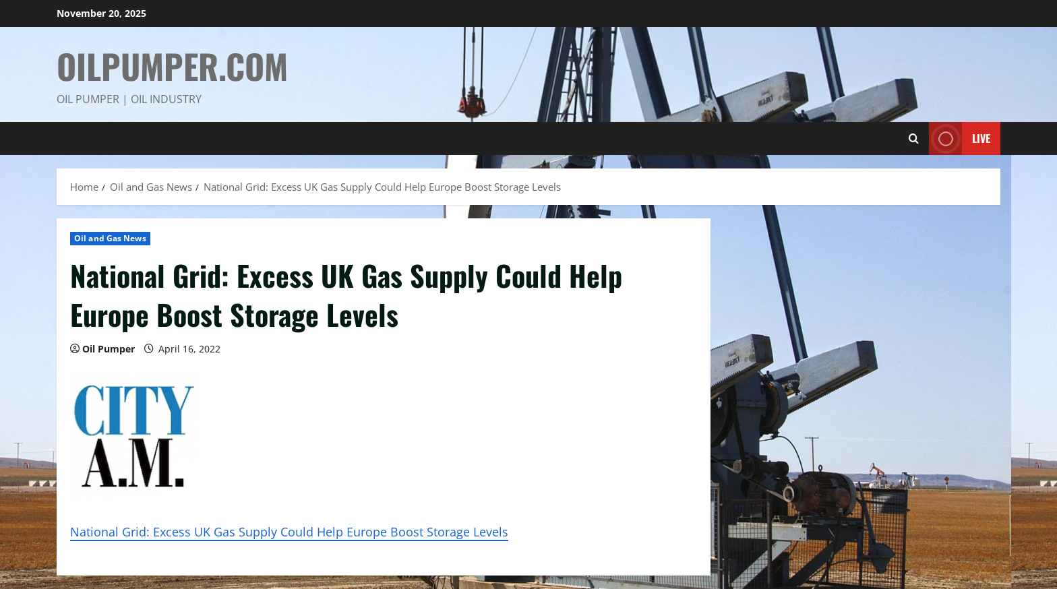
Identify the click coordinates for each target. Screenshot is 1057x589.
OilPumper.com (172, 65)
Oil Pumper (108, 348)
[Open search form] (914, 138)
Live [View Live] (959, 138)
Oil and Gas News (110, 238)
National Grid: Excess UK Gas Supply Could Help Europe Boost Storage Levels (289, 532)
